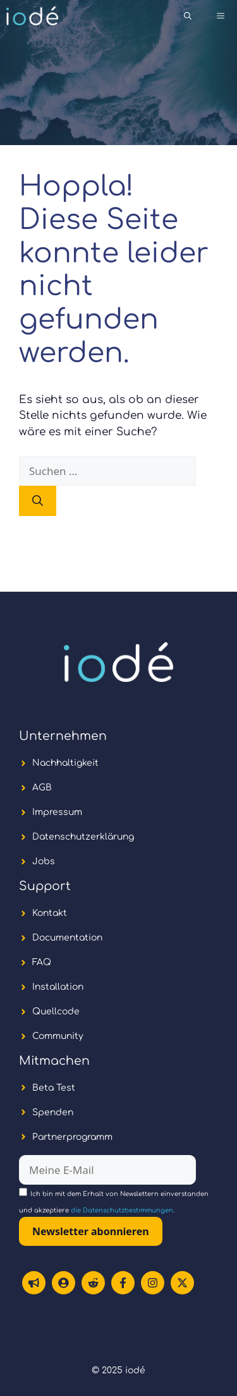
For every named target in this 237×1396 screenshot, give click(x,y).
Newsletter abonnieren (90, 1231)
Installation (57, 987)
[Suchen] (37, 501)
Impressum (57, 812)
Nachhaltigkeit (65, 763)
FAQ (41, 962)
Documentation (67, 937)
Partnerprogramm (72, 1137)
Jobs (43, 861)
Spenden (52, 1112)
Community (57, 1036)
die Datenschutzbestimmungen (122, 1210)
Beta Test (53, 1088)
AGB (42, 787)
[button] (187, 16)
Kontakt (49, 913)
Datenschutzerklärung (83, 837)
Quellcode (56, 1011)
